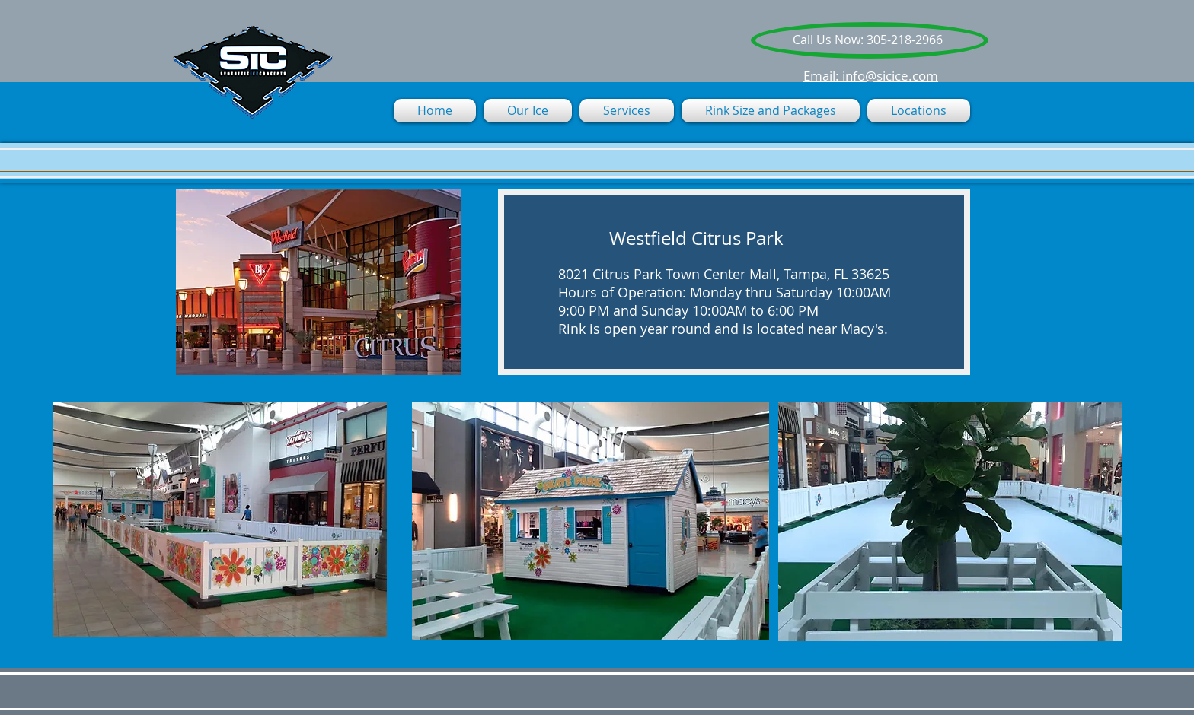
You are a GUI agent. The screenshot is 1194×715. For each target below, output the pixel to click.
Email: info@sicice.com (870, 75)
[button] (627, 110)
